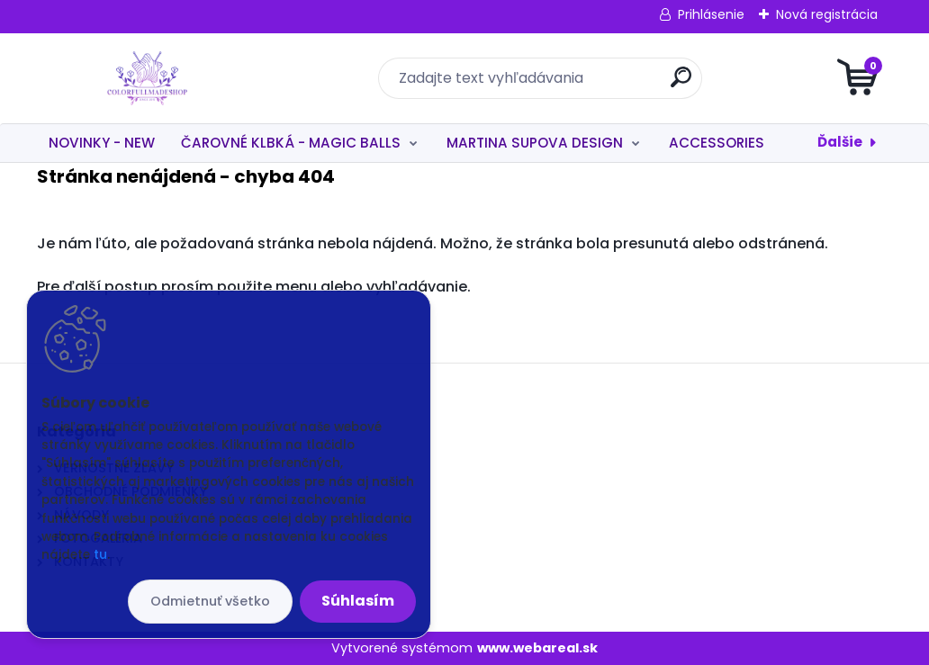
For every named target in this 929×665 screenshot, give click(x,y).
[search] (681, 84)
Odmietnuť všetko (210, 601)
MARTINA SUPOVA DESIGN (534, 142)
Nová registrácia (827, 14)
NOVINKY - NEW (102, 142)
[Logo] (147, 78)
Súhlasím (357, 600)
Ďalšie (839, 141)
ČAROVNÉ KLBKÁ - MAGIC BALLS (291, 142)
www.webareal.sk (537, 648)
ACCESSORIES (716, 142)
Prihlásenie (711, 14)
